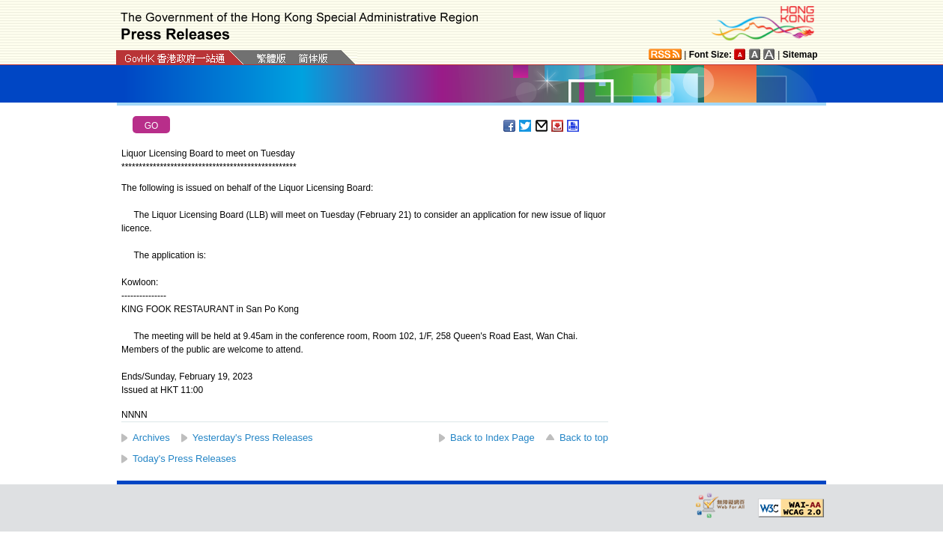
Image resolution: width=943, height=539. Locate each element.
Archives (151, 437)
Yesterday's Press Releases (252, 437)
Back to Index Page (492, 437)
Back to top (584, 437)
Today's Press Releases (184, 458)
